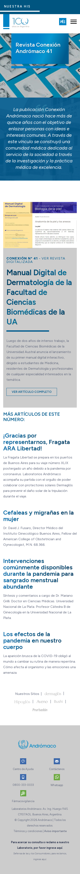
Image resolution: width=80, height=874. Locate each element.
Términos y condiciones (27, 831)
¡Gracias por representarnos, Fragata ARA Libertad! (36, 442)
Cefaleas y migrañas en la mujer (38, 515)
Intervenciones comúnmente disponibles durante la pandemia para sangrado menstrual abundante (38, 573)
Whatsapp (57, 785)
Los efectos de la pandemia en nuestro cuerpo (32, 640)
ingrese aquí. (55, 847)
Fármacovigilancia (23, 801)
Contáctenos (56, 769)
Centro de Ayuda (23, 769)
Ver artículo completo (32, 392)
